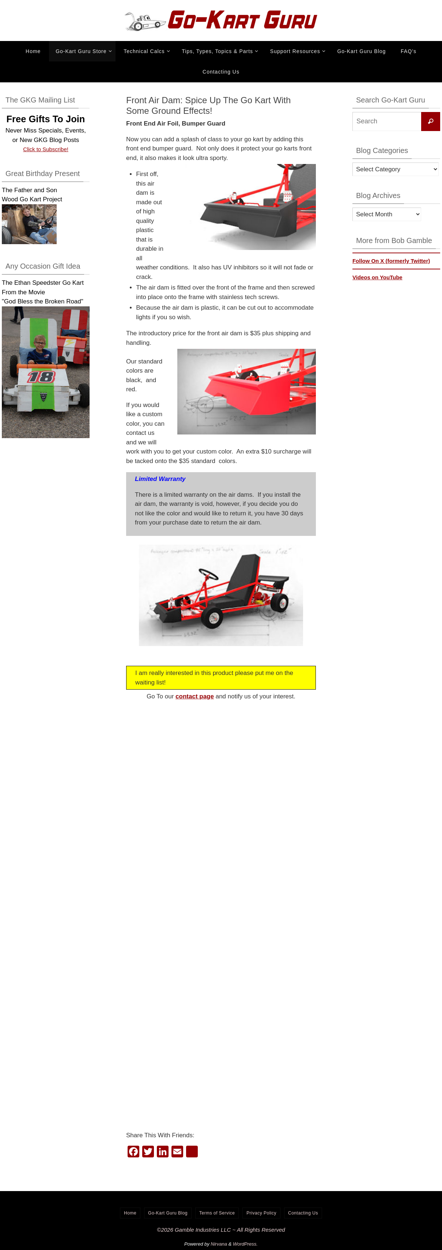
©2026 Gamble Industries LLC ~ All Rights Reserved (221, 1230)
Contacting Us (303, 1213)
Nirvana (219, 1244)
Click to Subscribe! (46, 149)
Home (130, 1213)
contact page (194, 696)
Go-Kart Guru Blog (168, 1213)
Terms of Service (217, 1213)
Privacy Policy (261, 1213)
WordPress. (245, 1244)
